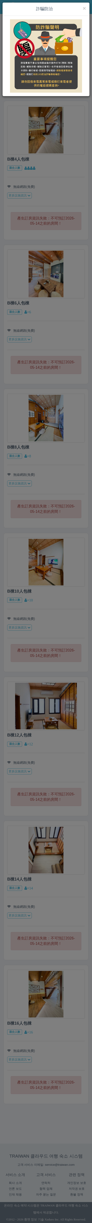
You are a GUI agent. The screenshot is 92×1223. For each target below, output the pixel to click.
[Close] (84, 8)
